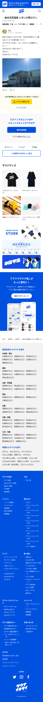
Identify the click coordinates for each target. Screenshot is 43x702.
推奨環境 (5, 652)
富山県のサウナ (19, 385)
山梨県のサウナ (19, 389)
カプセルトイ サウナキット (32, 580)
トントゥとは (8, 505)
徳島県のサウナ (31, 423)
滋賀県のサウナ (7, 408)
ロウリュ (5, 451)
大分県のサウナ (19, 438)
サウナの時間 (30, 587)
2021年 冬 (7, 579)
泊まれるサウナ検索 (10, 483)
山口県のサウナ (19, 423)
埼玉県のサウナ (7, 374)
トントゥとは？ (21, 107)
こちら (28, 136)
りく (10, 30)
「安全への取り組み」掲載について (11, 643)
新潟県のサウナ (7, 385)
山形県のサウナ (31, 359)
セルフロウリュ (15, 451)
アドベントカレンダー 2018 (32, 542)
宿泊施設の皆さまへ (10, 629)
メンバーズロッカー (32, 609)
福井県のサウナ (7, 389)
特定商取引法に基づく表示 (10, 656)
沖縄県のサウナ (21, 441)
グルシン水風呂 (7, 454)
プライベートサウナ (27, 464)
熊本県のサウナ (7, 438)
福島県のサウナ (7, 362)
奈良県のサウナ (19, 412)
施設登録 (7, 492)
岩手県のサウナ (31, 356)
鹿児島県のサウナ (8, 441)
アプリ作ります (30, 566)
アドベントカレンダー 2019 (32, 537)
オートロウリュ (27, 451)
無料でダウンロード (21, 296)
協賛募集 (7, 514)
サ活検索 (7, 489)
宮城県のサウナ (7, 359)
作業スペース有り (23, 461)
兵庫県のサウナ (7, 412)
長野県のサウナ (31, 389)
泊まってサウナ (30, 590)
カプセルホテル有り (9, 461)
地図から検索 (8, 486)
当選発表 (7, 508)
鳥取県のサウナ (7, 420)
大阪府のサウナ (31, 408)
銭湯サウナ (18, 454)
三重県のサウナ (7, 400)
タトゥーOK (33, 458)
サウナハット (8, 563)
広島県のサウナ (7, 423)
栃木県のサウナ (19, 371)
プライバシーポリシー (9, 666)
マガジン (28, 502)
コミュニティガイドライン (10, 663)
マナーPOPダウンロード (11, 634)
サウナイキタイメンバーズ (33, 605)
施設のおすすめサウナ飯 (33, 563)
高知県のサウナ (31, 426)
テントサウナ (35, 461)
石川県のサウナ (31, 385)
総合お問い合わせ (31, 629)
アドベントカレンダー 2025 (32, 506)
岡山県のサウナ (31, 420)
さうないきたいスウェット (11, 570)
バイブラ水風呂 (22, 458)
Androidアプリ (8, 615)
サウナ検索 (7, 480)
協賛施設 (28, 612)
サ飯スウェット (9, 566)
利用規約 (5, 659)
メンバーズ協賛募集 (10, 640)
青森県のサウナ (19, 356)
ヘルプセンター (30, 626)
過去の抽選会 (8, 511)
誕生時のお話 (8, 609)
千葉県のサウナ (19, 374)
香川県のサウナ (7, 426)
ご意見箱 (28, 632)
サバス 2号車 (30, 577)
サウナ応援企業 (30, 585)
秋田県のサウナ (19, 359)
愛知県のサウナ (31, 397)
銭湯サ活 (28, 593)
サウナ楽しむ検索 (31, 569)
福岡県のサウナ (7, 434)
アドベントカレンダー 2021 (32, 527)
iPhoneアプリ (8, 612)
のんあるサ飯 (30, 560)
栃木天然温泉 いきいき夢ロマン (21, 17)
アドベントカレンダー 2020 (32, 532)
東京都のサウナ (31, 374)
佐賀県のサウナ (19, 434)
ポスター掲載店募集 (10, 632)
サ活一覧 (28, 480)
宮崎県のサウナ (31, 438)
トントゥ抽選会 (9, 502)
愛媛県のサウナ (19, 426)
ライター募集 (30, 546)
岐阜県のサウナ (7, 397)
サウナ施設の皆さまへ (11, 626)
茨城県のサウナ (7, 371)
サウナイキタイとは (10, 607)
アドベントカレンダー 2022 (32, 522)
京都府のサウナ (19, 408)
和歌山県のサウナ (32, 412)
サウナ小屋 (6, 464)
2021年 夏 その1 (9, 574)
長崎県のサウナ (31, 434)
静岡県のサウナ (19, 397)
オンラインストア (9, 557)
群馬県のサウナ (31, 371)
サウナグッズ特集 (9, 560)
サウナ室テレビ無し (9, 458)
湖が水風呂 (15, 464)
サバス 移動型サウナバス (32, 572)
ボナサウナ (27, 454)
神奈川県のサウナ (8, 377)
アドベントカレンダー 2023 (32, 517)
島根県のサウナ (19, 420)
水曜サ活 (28, 557)
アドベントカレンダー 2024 (32, 511)
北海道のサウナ (7, 356)
